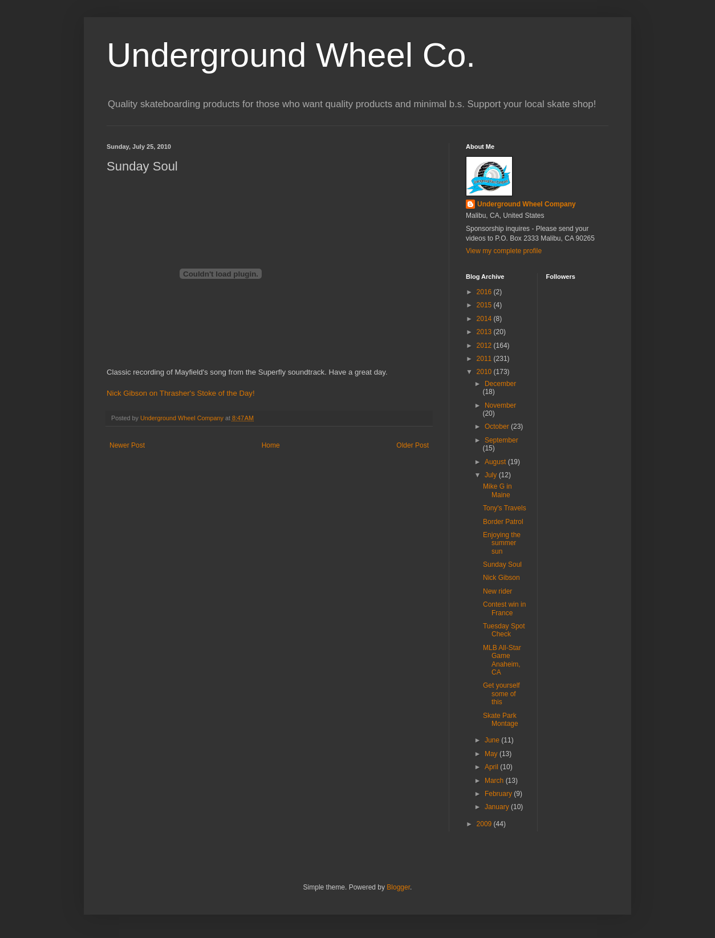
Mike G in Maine (497, 490)
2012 (485, 346)
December (500, 384)
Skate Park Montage (500, 720)
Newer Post (127, 445)
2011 (485, 359)
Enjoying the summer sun (502, 543)
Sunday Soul (502, 565)
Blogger (398, 887)
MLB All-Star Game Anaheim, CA (502, 660)
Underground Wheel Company (526, 204)
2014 (485, 319)
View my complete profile (504, 251)
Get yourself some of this (501, 693)
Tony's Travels (504, 508)
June (493, 740)
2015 (485, 305)
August (496, 462)
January (498, 807)
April (492, 767)
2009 (485, 824)
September (501, 440)
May (492, 754)
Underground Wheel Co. (291, 55)
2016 (485, 292)
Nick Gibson (501, 578)
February (499, 794)
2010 (485, 372)
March (495, 781)
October (498, 427)
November (500, 405)
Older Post (412, 445)
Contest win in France (504, 608)
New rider (497, 591)
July (492, 475)
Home (271, 445)
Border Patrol (503, 522)
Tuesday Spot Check (504, 630)
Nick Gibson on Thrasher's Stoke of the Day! (181, 393)
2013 (485, 332)
